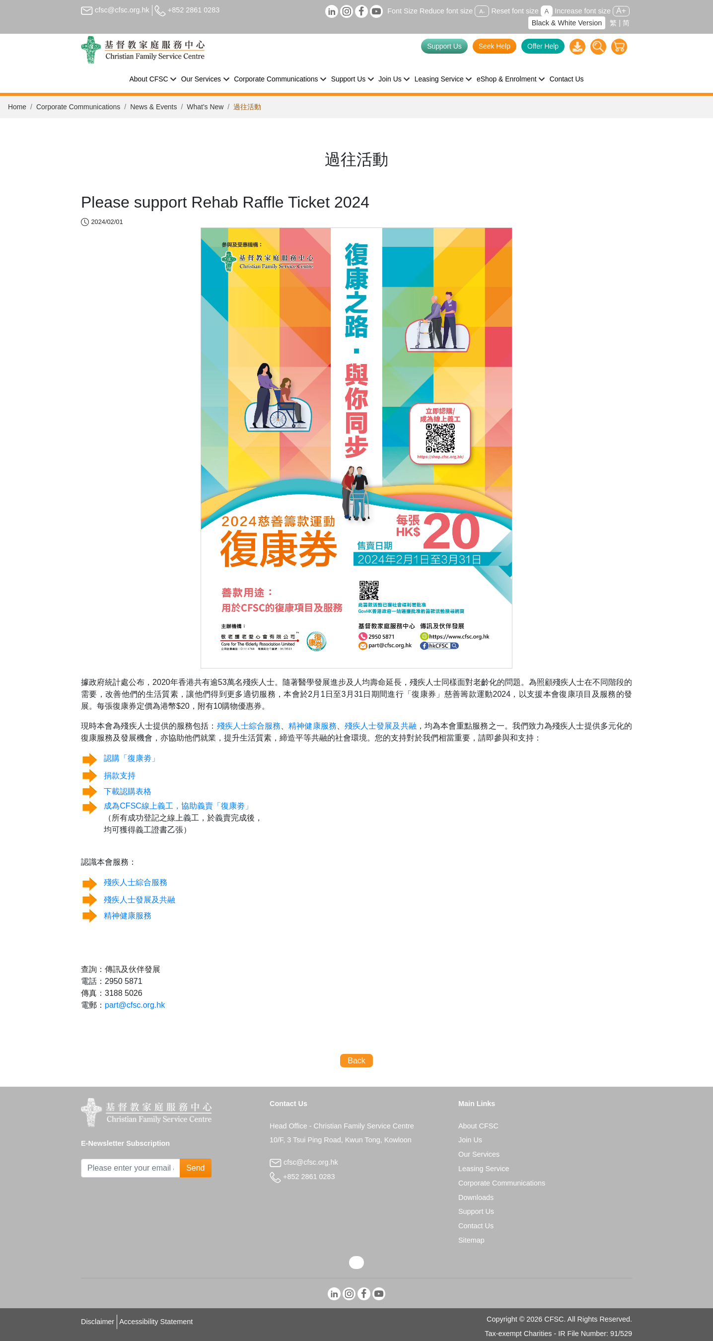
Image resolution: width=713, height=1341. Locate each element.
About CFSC (478, 1126)
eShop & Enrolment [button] (507, 79)
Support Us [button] (348, 79)
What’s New (205, 107)
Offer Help (543, 46)
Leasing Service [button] (439, 79)
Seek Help (494, 46)
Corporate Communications (78, 107)
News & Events (153, 107)
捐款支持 (120, 775)
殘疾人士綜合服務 (249, 726)
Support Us (444, 46)
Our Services (478, 1154)
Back (356, 1060)
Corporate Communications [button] (276, 79)
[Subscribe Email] (130, 1168)
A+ (621, 10)
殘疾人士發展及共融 (381, 726)
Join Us (470, 1140)
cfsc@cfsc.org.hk (115, 10)
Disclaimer (97, 1322)
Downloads (476, 1197)
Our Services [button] (201, 79)
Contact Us (567, 79)
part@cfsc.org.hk (135, 1005)
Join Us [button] (389, 79)
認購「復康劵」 (131, 758)
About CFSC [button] (149, 79)
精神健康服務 (312, 726)
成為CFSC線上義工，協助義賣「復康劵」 (178, 806)
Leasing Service (483, 1169)
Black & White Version (567, 23)
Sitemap (471, 1240)
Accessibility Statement (156, 1322)
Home (17, 107)
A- (482, 11)
